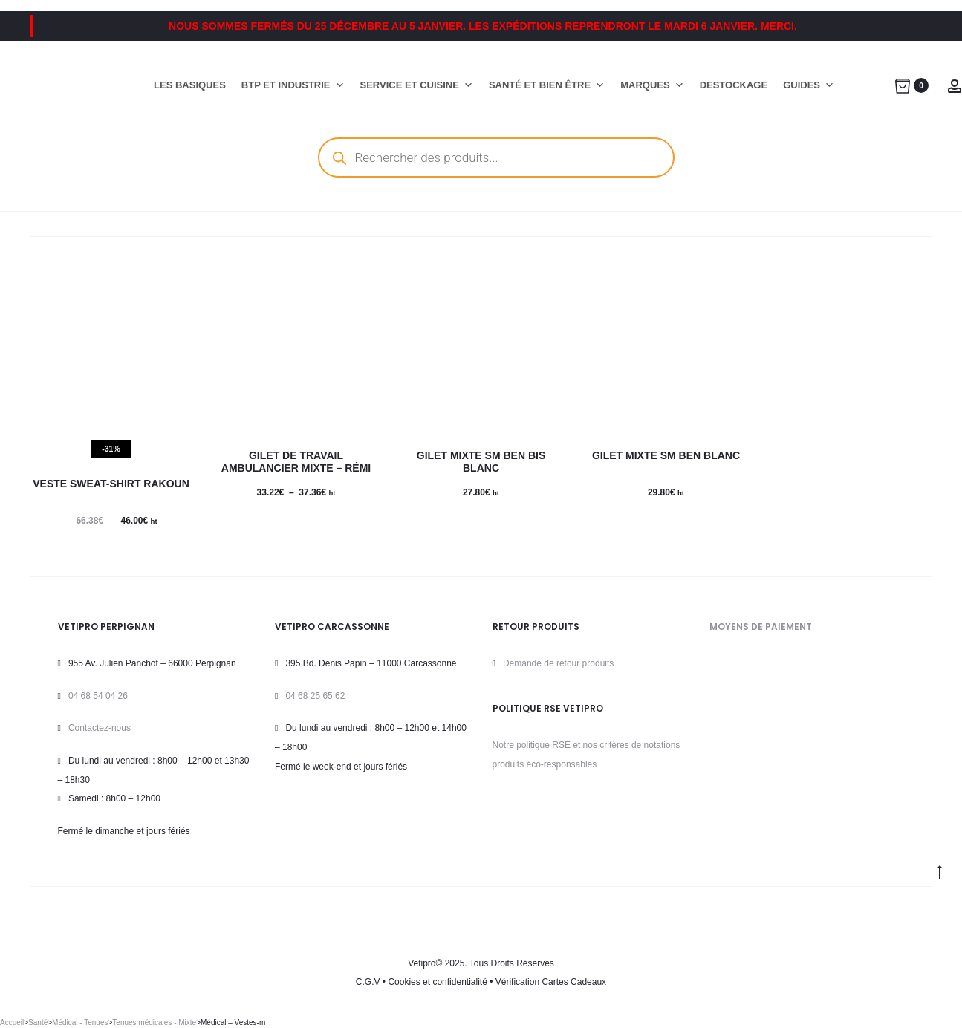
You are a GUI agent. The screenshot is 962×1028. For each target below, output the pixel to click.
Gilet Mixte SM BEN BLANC (666, 455)
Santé (38, 1022)
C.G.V (368, 982)
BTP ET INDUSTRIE (293, 85)
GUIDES (808, 85)
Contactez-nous (99, 728)
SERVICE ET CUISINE (416, 85)
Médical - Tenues (80, 1022)
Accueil (12, 1022)
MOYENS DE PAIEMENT (760, 626)
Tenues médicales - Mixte (154, 1022)
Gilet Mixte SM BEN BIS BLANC (481, 461)
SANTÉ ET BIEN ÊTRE (547, 85)
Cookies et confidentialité (437, 982)
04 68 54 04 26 (98, 696)
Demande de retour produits (558, 663)
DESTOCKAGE (734, 85)
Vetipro (421, 963)
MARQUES (651, 85)
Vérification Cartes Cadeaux (550, 982)
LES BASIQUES (190, 85)
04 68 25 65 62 (315, 696)
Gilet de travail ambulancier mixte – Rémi (296, 461)
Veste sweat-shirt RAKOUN (111, 483)
